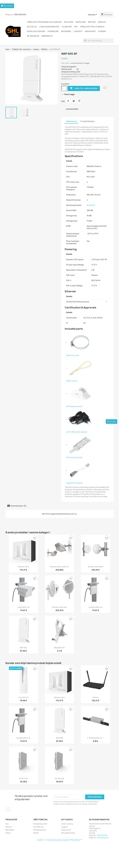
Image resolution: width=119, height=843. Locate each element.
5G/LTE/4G (32, 26)
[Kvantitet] (64, 88)
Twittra (73, 101)
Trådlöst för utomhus (92, 26)
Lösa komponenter (49, 26)
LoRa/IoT (78, 31)
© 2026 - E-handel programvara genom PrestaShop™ (59, 840)
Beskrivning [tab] (71, 121)
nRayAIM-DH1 (59, 648)
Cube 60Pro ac (23, 607)
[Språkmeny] (93, 14)
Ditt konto (67, 819)
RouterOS (91, 205)
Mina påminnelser (68, 833)
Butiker (36, 833)
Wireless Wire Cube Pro (59, 567)
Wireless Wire (23, 567)
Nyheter (8, 827)
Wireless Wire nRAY (95, 567)
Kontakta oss (38, 827)
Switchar (81, 22)
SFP (76, 26)
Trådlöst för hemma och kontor (44, 22)
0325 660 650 (20, 14)
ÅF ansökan (33, 36)
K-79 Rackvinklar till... (95, 738)
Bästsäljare (9, 830)
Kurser (102, 31)
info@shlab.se (103, 838)
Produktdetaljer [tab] (88, 121)
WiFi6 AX (102, 22)
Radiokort (90, 31)
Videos (8, 833)
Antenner (66, 31)
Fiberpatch (47, 36)
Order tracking (67, 824)
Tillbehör (66, 26)
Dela (68, 101)
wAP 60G (23, 648)
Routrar (68, 22)
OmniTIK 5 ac (23, 697)
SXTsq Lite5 (59, 778)
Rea (6, 824)
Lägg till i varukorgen (83, 88)
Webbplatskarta (39, 830)
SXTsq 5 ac (23, 778)
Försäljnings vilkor (40, 824)
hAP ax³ (96, 697)
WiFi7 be (92, 22)
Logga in (64, 827)
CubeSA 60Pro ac (95, 607)
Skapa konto (66, 830)
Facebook (8, 809)
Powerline (53, 31)
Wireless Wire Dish (59, 607)
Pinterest (79, 101)
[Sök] (98, 40)
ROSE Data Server (36, 31)
